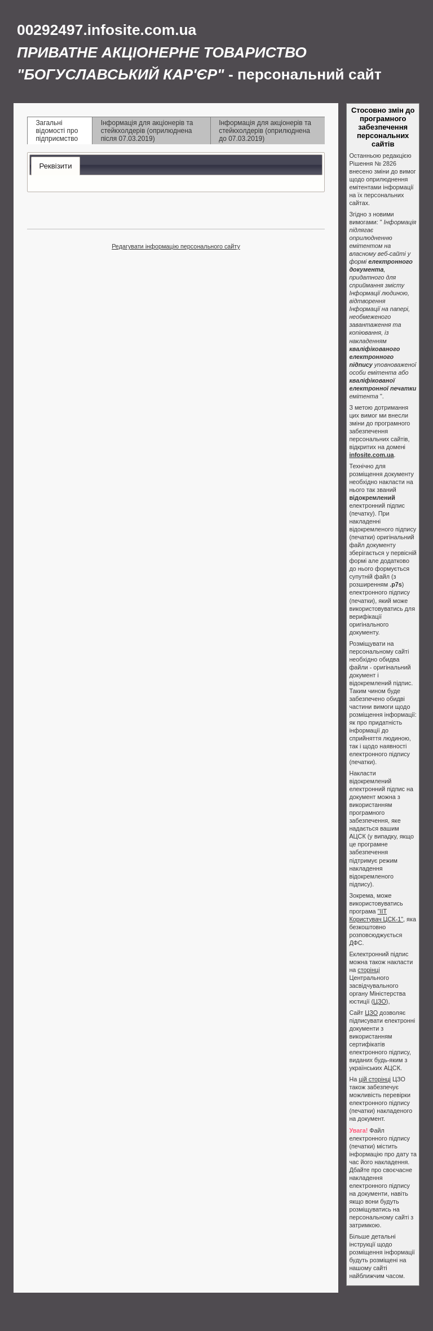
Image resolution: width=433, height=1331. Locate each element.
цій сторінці (375, 1079)
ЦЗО (379, 1001)
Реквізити (55, 166)
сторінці (368, 969)
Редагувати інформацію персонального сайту (176, 246)
